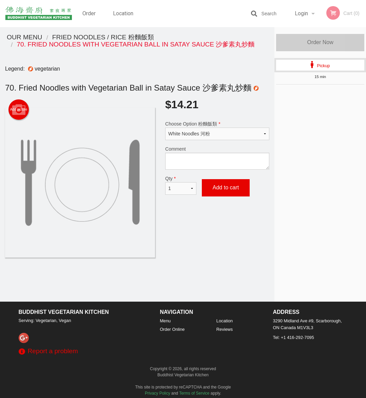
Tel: (293, 337)
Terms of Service (194, 393)
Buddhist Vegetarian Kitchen (64, 312)
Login (301, 13)
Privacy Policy (157, 393)
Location (123, 13)
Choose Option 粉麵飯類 (217, 130)
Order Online (89, 18)
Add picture (18, 109)
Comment (217, 158)
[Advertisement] (137, 280)
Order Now (320, 42)
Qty (180, 185)
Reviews (224, 329)
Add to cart (226, 187)
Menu (165, 320)
